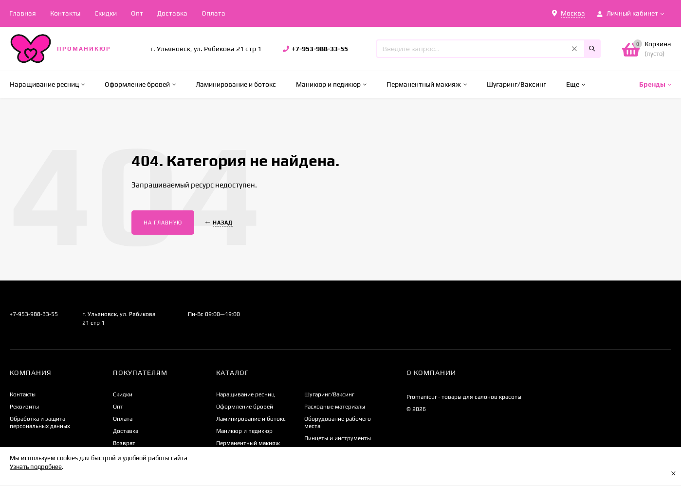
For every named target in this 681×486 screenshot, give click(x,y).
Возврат (124, 443)
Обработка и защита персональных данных (40, 422)
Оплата (213, 13)
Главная (22, 13)
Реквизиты (24, 406)
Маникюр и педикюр (244, 431)
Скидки (105, 13)
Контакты (65, 13)
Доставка (172, 13)
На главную (163, 222)
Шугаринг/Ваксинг (329, 394)
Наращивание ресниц (245, 394)
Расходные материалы (334, 406)
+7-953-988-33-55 (320, 49)
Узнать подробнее (36, 466)
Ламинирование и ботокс (251, 418)
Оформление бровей (244, 406)
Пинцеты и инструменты (337, 438)
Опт (137, 13)
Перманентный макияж (248, 443)
